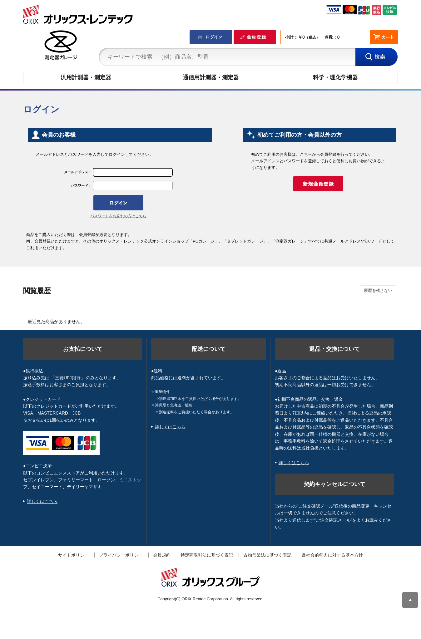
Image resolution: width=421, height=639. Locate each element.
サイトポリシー (73, 555)
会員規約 (162, 555)
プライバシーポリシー (121, 555)
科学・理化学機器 (335, 77)
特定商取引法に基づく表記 (207, 555)
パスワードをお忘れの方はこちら (118, 216)
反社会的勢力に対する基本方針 (332, 555)
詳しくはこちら (42, 501)
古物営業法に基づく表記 (267, 555)
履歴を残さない (378, 290)
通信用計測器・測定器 (211, 77)
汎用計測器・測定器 (86, 77)
